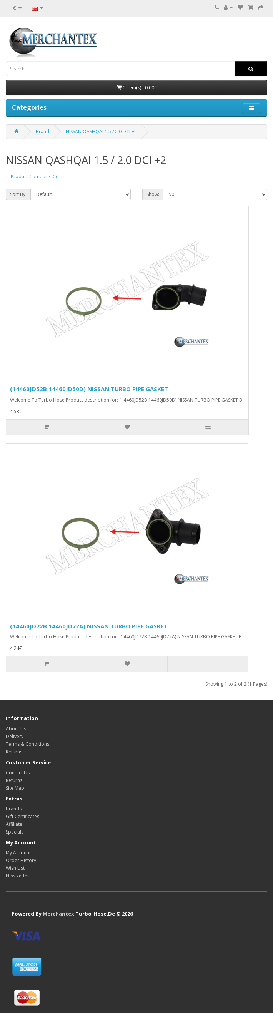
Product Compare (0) (34, 176)
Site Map (15, 788)
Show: (152, 194)
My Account (18, 852)
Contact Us (18, 772)
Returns (14, 751)
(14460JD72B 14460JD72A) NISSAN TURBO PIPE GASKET (89, 626)
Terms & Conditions (27, 744)
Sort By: (18, 194)
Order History (21, 860)
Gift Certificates (22, 816)
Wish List (15, 868)
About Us (16, 728)
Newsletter (17, 875)
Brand (42, 131)
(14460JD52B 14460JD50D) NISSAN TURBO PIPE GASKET (89, 389)
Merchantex (58, 913)
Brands (14, 808)
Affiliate (14, 824)
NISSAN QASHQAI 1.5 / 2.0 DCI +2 (101, 131)
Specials (14, 832)
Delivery (14, 736)
